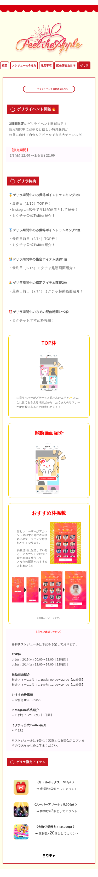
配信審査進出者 (66, 65)
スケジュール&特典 (24, 65)
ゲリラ (84, 65)
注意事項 (46, 65)
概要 (4, 65)
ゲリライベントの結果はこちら (52, 89)
